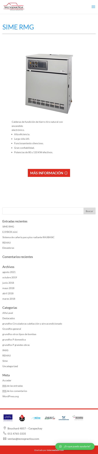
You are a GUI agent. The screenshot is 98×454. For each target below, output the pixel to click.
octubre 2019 (9, 277)
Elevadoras (8, 247)
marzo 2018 (8, 298)
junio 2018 (8, 282)
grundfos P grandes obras (16, 344)
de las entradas (12, 385)
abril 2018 (7, 293)
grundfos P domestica (14, 339)
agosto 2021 (9, 272)
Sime (5, 360)
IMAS (5, 350)
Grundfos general (11, 328)
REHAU (6, 242)
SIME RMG (8, 226)
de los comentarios (14, 390)
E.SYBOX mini (9, 231)
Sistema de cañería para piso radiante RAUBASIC (28, 237)
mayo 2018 (8, 288)
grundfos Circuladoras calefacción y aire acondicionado (32, 323)
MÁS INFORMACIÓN (46, 173)
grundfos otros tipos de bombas (19, 334)
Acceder (6, 380)
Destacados (8, 318)
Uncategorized (10, 366)
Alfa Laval (7, 312)
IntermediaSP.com (55, 450)
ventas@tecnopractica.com (23, 438)
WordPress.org (10, 396)
